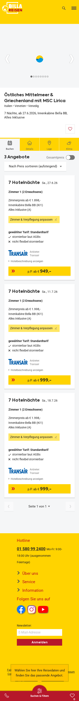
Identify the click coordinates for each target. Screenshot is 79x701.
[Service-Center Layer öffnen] (6, 695)
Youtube (44, 610)
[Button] (7, 59)
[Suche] (64, 8)
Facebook (21, 609)
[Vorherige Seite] (8, 506)
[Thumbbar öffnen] (39, 692)
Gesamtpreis (55, 157)
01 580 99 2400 (31, 548)
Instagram (31, 609)
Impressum (68, 671)
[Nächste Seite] (70, 506)
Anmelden (40, 642)
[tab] (10, 144)
